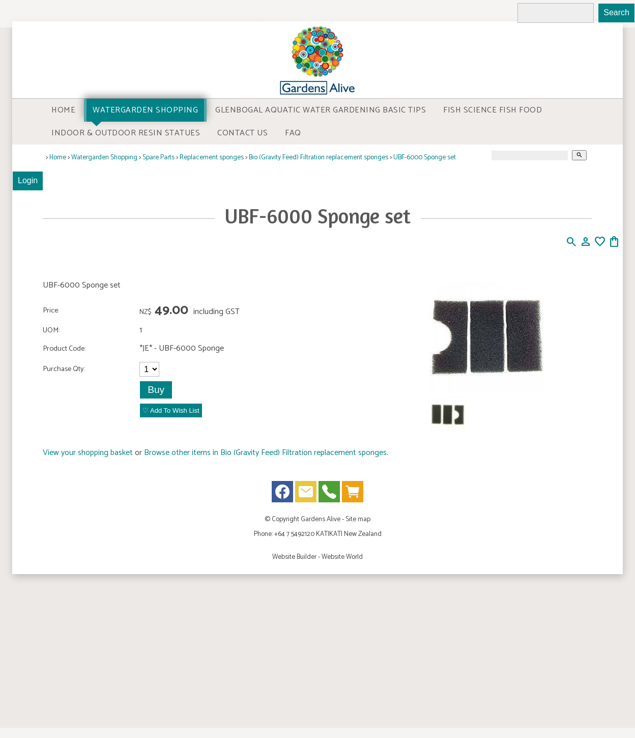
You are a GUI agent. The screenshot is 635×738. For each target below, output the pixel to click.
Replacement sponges (212, 157)
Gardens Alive (320, 519)
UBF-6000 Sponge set (424, 157)
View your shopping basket (88, 453)
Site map (357, 519)
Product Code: (64, 349)
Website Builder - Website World (317, 556)
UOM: (51, 330)
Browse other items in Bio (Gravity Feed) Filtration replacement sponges (265, 453)
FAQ (293, 133)
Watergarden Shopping (145, 110)
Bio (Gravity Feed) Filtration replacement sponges (318, 157)
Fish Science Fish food (492, 110)
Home (63, 110)
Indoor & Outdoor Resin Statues (125, 133)
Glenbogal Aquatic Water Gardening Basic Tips (320, 110)
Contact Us (242, 133)
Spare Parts (158, 157)
